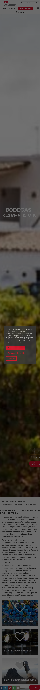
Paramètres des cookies (16, 353)
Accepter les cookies (15, 348)
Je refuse (11, 358)
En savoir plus (27, 343)
